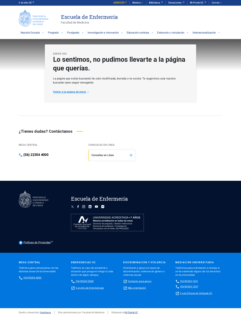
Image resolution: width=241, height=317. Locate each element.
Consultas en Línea (111, 155)
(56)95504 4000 (32, 277)
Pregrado (55, 32)
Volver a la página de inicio (71, 91)
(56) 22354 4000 (35, 154)
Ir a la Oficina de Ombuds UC (196, 293)
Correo (217, 2)
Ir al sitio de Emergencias (90, 288)
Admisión (119, 2)
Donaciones (175, 2)
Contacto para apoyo (140, 281)
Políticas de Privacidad (35, 243)
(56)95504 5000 (85, 281)
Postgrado (75, 32)
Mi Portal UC (197, 2)
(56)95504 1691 (189, 281)
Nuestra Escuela (32, 32)
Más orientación (137, 288)
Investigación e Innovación (105, 32)
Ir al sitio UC (25, 2)
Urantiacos (45, 312)
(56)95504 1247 (189, 286)
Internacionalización (206, 32)
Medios (137, 2)
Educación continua (140, 32)
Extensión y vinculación (173, 32)
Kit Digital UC (131, 312)
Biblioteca (154, 2)
